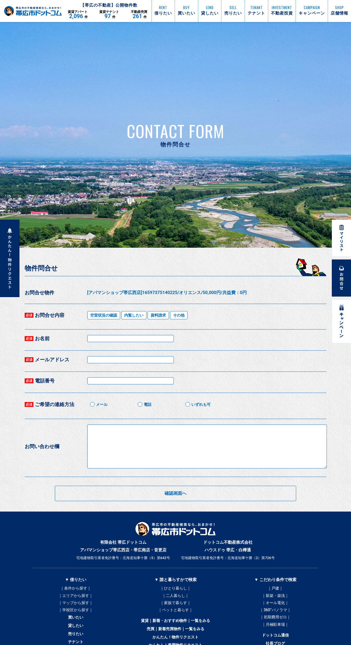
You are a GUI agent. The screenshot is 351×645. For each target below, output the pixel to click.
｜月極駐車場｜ (275, 629)
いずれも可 (201, 404)
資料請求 (158, 315)
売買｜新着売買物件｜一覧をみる (175, 634)
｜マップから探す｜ (75, 605)
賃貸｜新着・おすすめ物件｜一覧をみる (175, 625)
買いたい (75, 621)
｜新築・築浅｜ (275, 596)
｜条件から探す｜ (75, 588)
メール (101, 404)
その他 (179, 315)
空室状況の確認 (103, 315)
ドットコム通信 (275, 641)
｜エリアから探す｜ (75, 596)
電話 (147, 404)
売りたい (75, 640)
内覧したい (133, 315)
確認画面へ (175, 493)
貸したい (75, 631)
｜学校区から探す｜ (75, 613)
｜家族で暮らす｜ (175, 605)
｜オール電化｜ (275, 605)
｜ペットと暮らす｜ (175, 613)
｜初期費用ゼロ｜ (275, 621)
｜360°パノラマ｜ (275, 613)
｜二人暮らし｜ (175, 596)
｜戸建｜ (275, 588)
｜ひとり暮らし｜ (175, 588)
